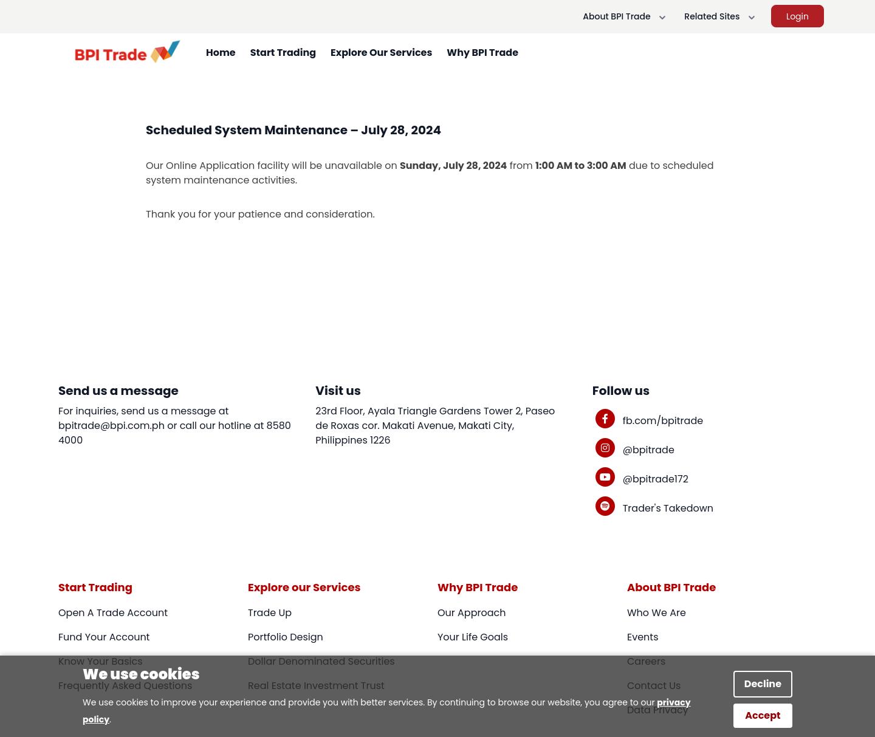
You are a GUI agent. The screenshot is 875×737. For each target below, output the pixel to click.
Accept (762, 715)
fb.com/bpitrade (663, 421)
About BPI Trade (626, 17)
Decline (762, 684)
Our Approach (471, 613)
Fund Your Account (103, 637)
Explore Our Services (381, 53)
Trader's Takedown (668, 508)
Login (797, 16)
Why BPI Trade (482, 53)
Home (221, 53)
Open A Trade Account (113, 613)
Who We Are (656, 613)
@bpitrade (648, 450)
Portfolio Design (285, 637)
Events (643, 637)
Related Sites (721, 17)
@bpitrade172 (655, 479)
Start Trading (283, 53)
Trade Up (270, 613)
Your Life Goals (472, 637)
